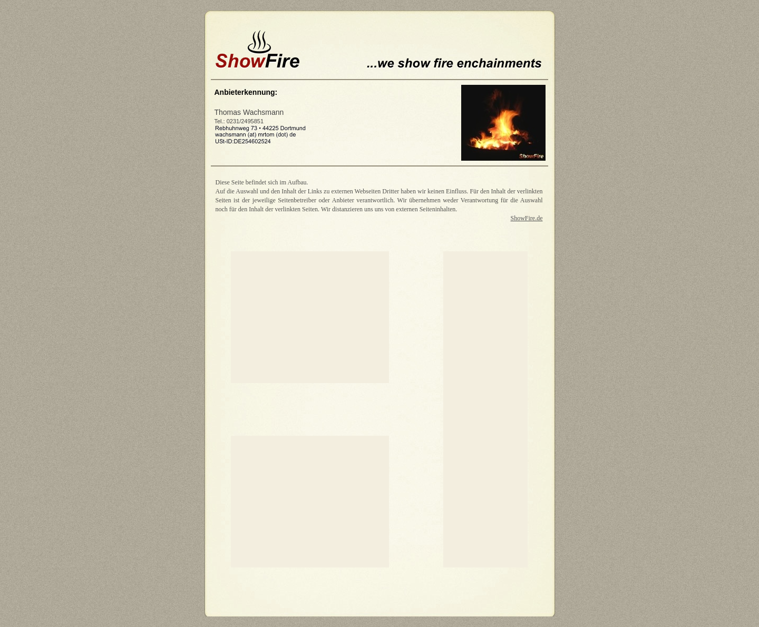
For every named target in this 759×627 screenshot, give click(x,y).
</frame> (380, 594)
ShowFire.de (527, 218)
